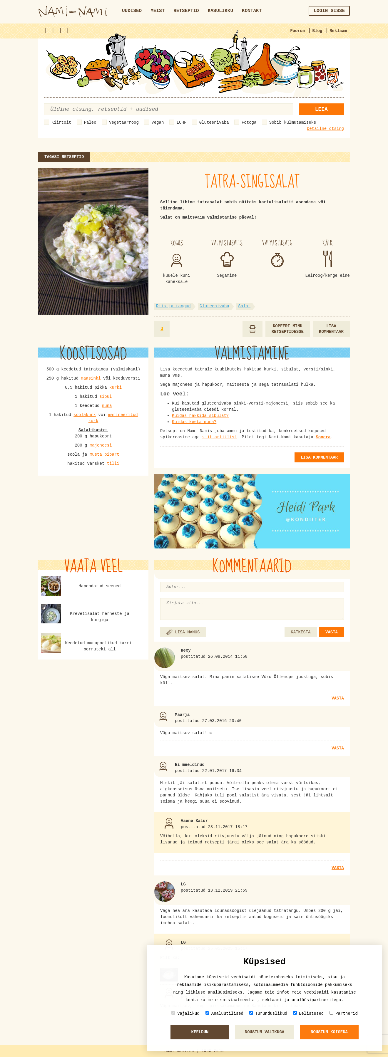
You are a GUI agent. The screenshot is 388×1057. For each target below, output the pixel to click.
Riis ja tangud (173, 306)
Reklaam (338, 30)
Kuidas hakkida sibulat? (200, 415)
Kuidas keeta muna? (194, 422)
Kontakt (252, 11)
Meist (157, 11)
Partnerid (344, 1013)
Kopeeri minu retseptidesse (288, 329)
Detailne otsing (325, 128)
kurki (115, 387)
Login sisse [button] (329, 11)
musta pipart (104, 454)
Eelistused (308, 1013)
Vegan (157, 122)
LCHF (182, 122)
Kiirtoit (61, 122)
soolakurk (84, 414)
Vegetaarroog (124, 122)
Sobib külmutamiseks (292, 122)
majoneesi (101, 445)
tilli (113, 463)
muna (107, 405)
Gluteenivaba (214, 122)
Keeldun (200, 1032)
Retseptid (186, 11)
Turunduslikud (268, 1013)
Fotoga (249, 122)
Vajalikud (185, 1013)
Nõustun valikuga (264, 1032)
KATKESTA (300, 632)
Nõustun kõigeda (329, 1032)
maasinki (91, 378)
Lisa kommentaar (331, 329)
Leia (321, 109)
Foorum (297, 30)
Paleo (90, 122)
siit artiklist (219, 437)
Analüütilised (224, 1013)
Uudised (132, 11)
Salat (244, 306)
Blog (317, 30)
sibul (106, 396)
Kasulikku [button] (220, 11)
